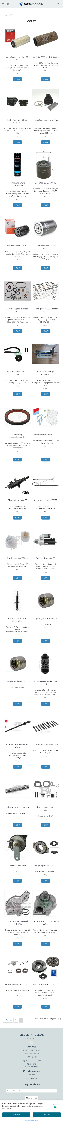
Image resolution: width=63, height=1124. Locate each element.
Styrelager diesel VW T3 (17, 681)
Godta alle (46, 1115)
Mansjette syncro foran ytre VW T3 (45, 121)
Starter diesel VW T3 (45, 558)
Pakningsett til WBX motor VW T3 (45, 310)
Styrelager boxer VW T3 (45, 618)
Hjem (6, 15)
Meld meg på (31, 1098)
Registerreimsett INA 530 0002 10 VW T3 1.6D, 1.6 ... (17, 373)
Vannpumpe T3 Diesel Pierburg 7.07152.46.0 (17, 922)
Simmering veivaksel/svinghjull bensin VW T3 (17, 437)
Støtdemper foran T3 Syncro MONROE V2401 (17, 619)
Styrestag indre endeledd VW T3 (17, 745)
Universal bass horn (17, 866)
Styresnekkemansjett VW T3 (45, 682)
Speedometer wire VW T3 (45, 500)
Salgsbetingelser (31, 1078)
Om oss (31, 1075)
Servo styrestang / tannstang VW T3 (45, 373)
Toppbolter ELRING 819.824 (45, 744)
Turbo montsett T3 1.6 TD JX (45, 808)
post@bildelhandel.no (31, 1066)
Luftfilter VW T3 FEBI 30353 (45, 57)
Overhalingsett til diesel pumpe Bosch (17, 310)
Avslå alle (16, 1115)
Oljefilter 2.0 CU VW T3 (45, 183)
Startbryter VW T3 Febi (17, 558)
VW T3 (13, 15)
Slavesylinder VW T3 (17, 500)
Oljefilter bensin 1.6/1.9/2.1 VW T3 (17, 247)
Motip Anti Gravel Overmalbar (17, 184)
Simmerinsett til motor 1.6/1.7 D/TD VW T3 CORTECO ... (45, 436)
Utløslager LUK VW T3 (45, 866)
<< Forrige (8, 1020)
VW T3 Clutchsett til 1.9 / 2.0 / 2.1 (45, 985)
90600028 (31, 1064)
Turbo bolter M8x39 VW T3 (17, 807)
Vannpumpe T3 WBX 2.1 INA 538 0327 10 (45, 922)
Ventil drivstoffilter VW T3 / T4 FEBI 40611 (17, 985)
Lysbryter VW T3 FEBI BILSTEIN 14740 (17, 121)
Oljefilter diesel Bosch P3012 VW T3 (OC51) (45, 247)
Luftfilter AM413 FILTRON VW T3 (17, 58)
